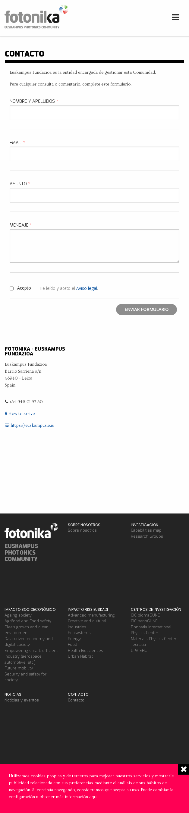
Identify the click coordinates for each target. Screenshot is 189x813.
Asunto (20, 184)
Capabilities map (146, 530)
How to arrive (20, 413)
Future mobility (19, 668)
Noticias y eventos (22, 700)
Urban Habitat (80, 656)
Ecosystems (79, 632)
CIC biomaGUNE (145, 615)
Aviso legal (86, 288)
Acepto (24, 288)
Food (72, 644)
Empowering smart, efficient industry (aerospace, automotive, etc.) (31, 656)
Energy (74, 638)
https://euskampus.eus (29, 425)
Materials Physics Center (153, 638)
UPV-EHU (139, 650)
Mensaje (21, 225)
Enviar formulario (146, 309)
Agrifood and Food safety (28, 621)
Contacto (76, 700)
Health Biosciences (85, 650)
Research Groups (147, 536)
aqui (93, 796)
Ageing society (18, 615)
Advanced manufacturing (91, 615)
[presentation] (55, 315)
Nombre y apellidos (34, 101)
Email (17, 143)
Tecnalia (138, 644)
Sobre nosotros (82, 530)
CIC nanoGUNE (144, 621)
